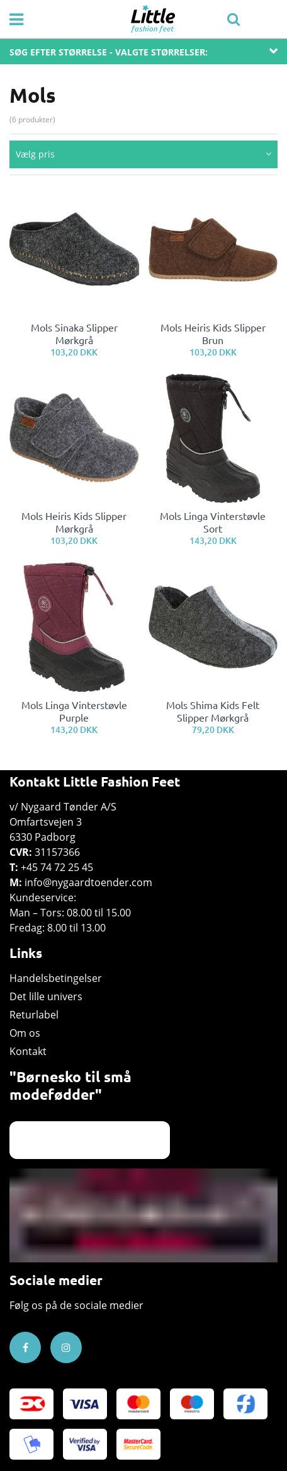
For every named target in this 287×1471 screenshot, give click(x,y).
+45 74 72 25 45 (57, 867)
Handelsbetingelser (55, 978)
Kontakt (28, 1051)
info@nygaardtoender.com (88, 882)
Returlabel (34, 1015)
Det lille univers (45, 996)
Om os (24, 1033)
